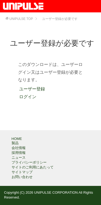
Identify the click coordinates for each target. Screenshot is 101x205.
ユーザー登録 (31, 89)
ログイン (27, 96)
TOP (21, 19)
